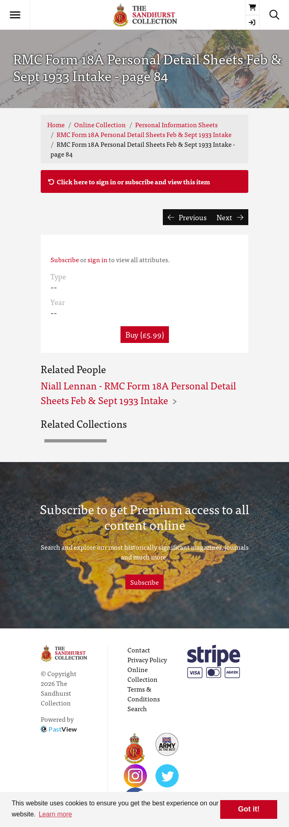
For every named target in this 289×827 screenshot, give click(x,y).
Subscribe (64, 259)
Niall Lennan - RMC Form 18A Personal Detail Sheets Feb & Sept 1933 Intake (138, 392)
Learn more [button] (55, 814)
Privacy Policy (147, 659)
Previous (187, 217)
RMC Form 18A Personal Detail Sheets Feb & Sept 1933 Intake (144, 134)
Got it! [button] (249, 809)
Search (137, 708)
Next (230, 217)
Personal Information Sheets (176, 124)
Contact (138, 649)
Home (56, 124)
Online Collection (100, 124)
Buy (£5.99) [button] (144, 334)
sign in (97, 259)
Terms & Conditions (143, 693)
